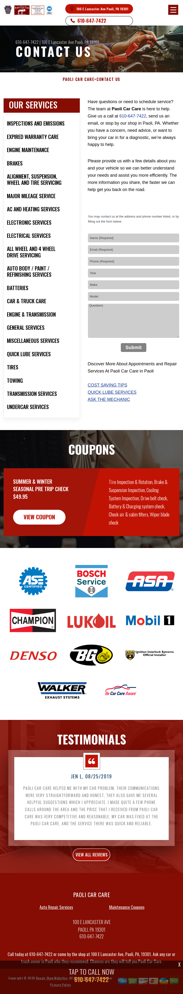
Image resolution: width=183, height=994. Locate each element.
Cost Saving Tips (107, 385)
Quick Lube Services (112, 392)
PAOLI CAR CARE (78, 79)
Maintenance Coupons (126, 929)
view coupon (39, 539)
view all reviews (91, 877)
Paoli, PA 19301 (87, 42)
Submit (134, 347)
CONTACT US (108, 79)
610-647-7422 (91, 20)
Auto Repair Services (56, 929)
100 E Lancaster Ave (57, 42)
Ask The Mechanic (109, 399)
